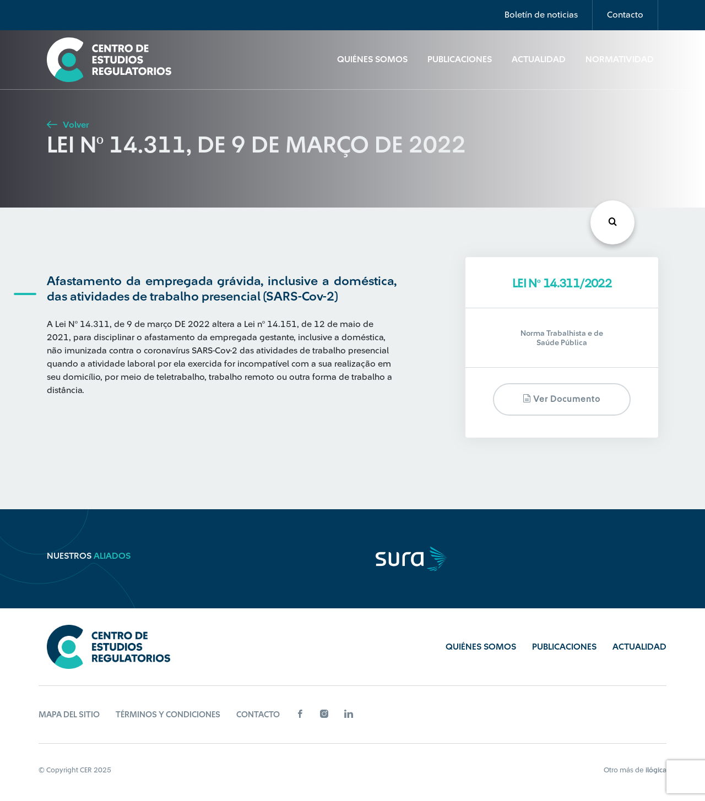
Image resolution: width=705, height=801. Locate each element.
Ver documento (561, 399)
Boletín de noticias (541, 14)
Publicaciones (459, 59)
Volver (68, 125)
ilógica (656, 769)
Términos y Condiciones (168, 715)
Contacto (625, 14)
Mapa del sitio (69, 715)
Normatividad (619, 59)
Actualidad (539, 59)
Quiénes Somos (372, 59)
